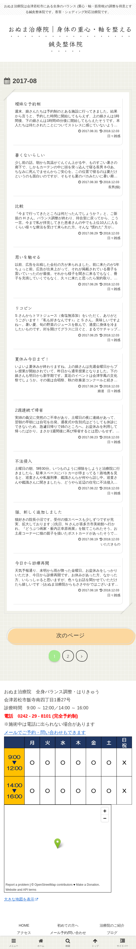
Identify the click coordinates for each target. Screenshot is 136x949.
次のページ (70, 635)
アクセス (24, 933)
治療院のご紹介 (112, 925)
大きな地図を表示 (21, 899)
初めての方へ (67, 925)
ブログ (112, 933)
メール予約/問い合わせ (68, 933)
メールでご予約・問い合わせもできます (45, 732)
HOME (24, 925)
